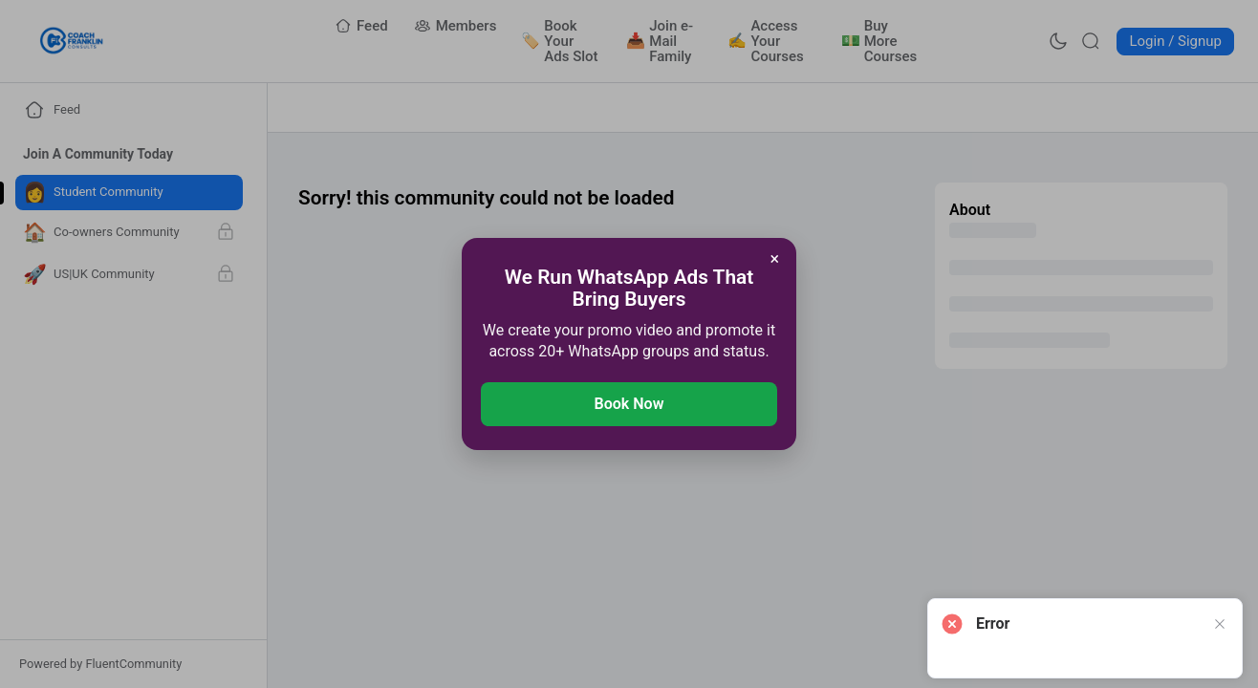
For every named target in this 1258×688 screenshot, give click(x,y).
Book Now (629, 404)
